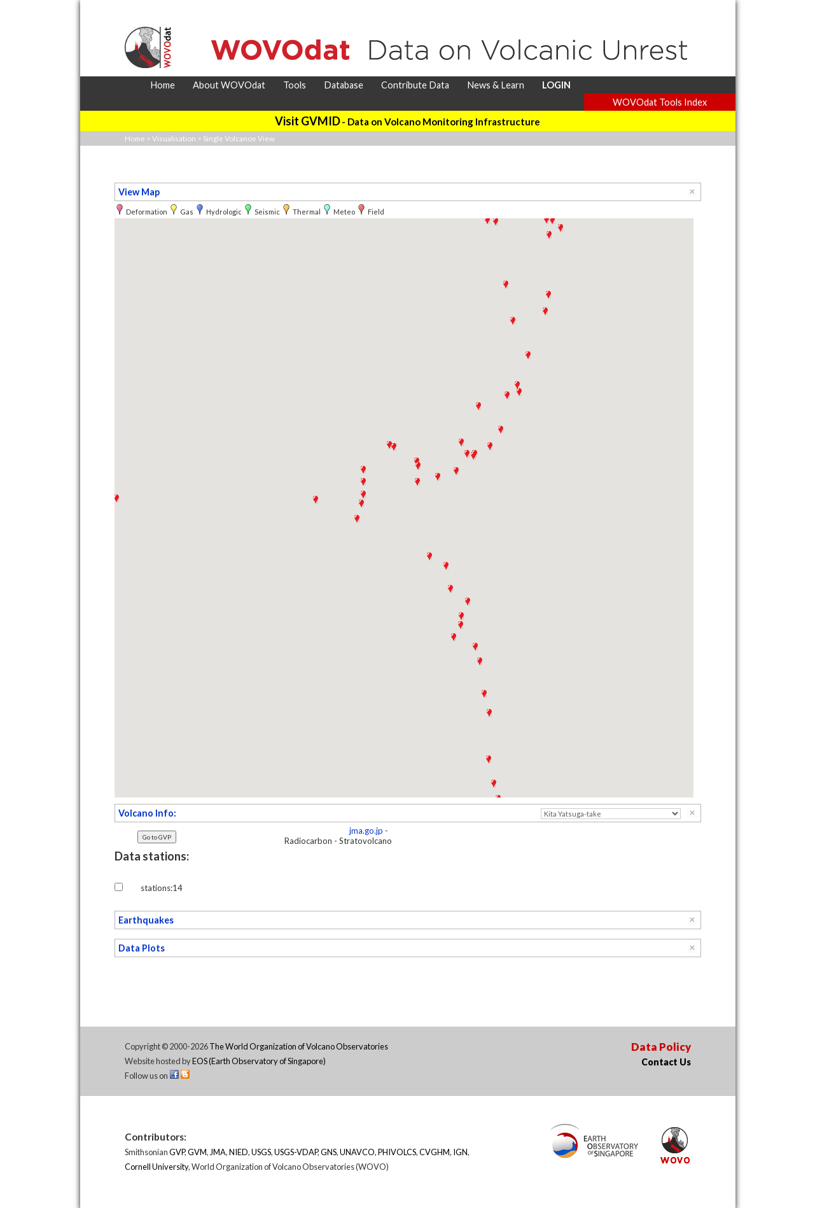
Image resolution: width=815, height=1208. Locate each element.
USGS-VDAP (295, 1152)
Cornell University (156, 1167)
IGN (460, 1152)
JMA (218, 1152)
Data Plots (141, 948)
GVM (197, 1152)
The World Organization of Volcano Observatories (298, 1046)
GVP (177, 1152)
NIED (238, 1152)
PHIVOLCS (397, 1152)
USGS (261, 1152)
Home (135, 138)
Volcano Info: (147, 813)
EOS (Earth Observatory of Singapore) (259, 1061)
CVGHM (434, 1152)
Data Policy (661, 1046)
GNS (329, 1152)
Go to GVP (157, 837)
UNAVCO (357, 1152)
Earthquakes (146, 920)
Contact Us (666, 1062)
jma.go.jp (366, 830)
